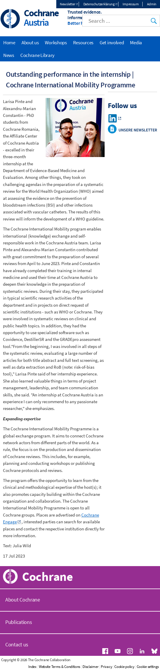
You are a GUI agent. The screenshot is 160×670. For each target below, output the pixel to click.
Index (32, 666)
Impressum (130, 4)
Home (9, 42)
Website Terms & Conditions (59, 666)
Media (136, 42)
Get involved (112, 42)
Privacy (106, 666)
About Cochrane (22, 599)
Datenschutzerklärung (99, 4)
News (8, 55)
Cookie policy (124, 666)
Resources (83, 42)
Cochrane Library (37, 55)
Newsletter (67, 4)
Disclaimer (90, 666)
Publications (18, 622)
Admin (152, 4)
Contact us (16, 644)
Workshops (56, 42)
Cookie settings (148, 666)
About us (30, 42)
